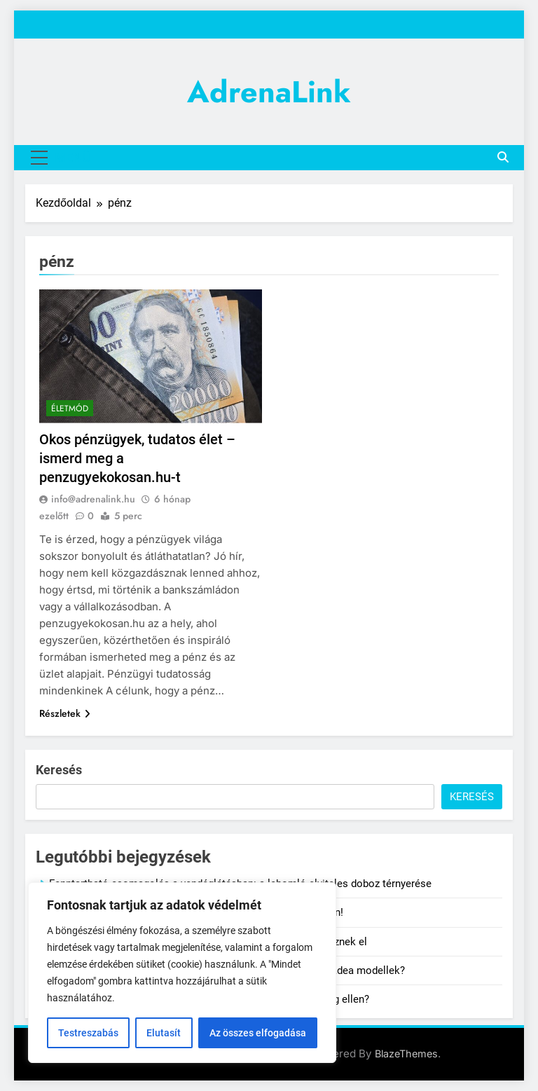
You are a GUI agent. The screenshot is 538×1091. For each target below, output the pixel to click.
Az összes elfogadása (257, 1032)
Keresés (59, 769)
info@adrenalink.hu (93, 499)
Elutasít (163, 1032)
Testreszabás (88, 1032)
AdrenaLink (269, 92)
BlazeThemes (406, 1053)
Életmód (69, 408)
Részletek (64, 713)
